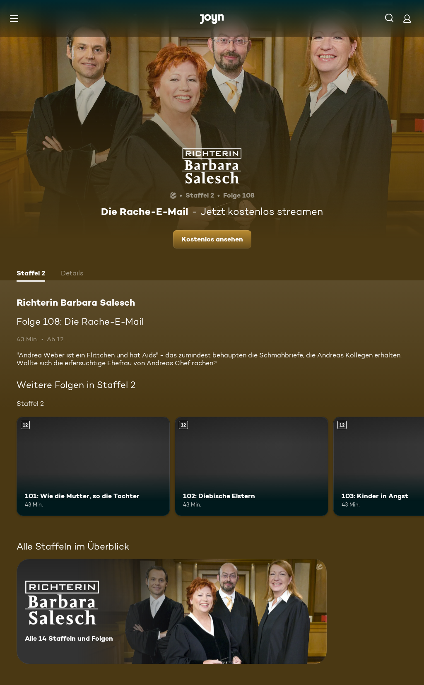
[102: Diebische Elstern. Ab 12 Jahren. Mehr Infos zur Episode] (251, 466)
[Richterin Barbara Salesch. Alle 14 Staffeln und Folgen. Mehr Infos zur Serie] (172, 611)
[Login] (407, 18)
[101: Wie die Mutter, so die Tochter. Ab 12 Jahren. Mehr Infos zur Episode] (93, 466)
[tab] (31, 274)
